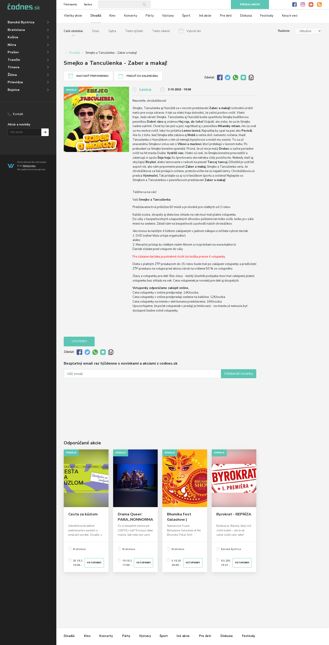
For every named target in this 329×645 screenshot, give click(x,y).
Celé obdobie (73, 31)
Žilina (12, 74)
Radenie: (284, 31)
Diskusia (246, 16)
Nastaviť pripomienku (92, 76)
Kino (112, 16)
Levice (145, 89)
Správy (88, 4)
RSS (319, 4)
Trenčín (14, 59)
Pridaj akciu (250, 4)
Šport (186, 16)
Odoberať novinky (238, 373)
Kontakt (18, 114)
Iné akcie (205, 16)
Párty (150, 16)
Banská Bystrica (21, 22)
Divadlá (96, 16)
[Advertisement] (160, 402)
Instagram (303, 4)
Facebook (294, 4)
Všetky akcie (73, 16)
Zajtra (112, 31)
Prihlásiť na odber (45, 132)
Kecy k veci (289, 16)
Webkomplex (29, 165)
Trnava (13, 67)
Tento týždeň (134, 31)
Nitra (12, 44)
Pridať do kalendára (142, 76)
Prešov (13, 52)
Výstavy (168, 16)
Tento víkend (161, 31)
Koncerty (130, 16)
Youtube (311, 4)
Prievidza (15, 82)
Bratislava (16, 29)
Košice (13, 37)
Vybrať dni (194, 31)
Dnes (95, 31)
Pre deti (226, 16)
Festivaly (266, 16)
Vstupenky (79, 341)
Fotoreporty (70, 4)
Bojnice (14, 89)
